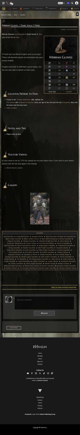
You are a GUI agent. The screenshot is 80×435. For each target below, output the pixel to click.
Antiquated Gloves (22, 236)
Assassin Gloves (37, 236)
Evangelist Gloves (62, 248)
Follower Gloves (62, 252)
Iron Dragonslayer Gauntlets (39, 259)
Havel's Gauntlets (66, 257)
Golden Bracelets (46, 254)
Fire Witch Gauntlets (32, 252)
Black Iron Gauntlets (66, 236)
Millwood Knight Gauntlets (13, 266)
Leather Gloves (53, 261)
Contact (40, 364)
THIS (22, 161)
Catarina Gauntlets (29, 241)
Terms (40, 403)
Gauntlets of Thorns (30, 254)
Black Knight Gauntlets (14, 239)
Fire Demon (11, 102)
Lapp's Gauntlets (24, 261)
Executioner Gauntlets (15, 250)
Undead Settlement (23, 100)
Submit (44, 313)
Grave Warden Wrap (62, 254)
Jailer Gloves (55, 259)
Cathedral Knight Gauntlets (48, 241)
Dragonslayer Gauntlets (47, 245)
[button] (61, 3)
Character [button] (37, 8)
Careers (40, 400)
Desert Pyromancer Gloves (26, 245)
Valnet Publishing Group (47, 414)
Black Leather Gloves (31, 239)
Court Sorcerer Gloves (46, 243)
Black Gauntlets (51, 236)
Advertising (40, 397)
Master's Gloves (63, 263)
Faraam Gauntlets (63, 250)
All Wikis (40, 356)
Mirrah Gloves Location (15, 168)
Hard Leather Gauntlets (49, 257)
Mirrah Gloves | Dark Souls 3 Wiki (21, 25)
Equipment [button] (50, 8)
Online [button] (63, 8)
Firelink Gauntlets (48, 252)
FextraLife (28, 414)
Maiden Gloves (50, 263)
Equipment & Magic (6, 15)
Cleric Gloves (64, 241)
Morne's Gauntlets (47, 266)
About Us (40, 361)
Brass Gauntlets (65, 239)
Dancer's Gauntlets (63, 243)
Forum (40, 359)
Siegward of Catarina (26, 102)
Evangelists (66, 102)
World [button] (74, 8)
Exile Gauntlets (30, 250)
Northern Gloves (11, 268)
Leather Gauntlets (38, 261)
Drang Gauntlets (14, 248)
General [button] (24, 8)
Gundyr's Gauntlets (12, 257)
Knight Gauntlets (10, 261)
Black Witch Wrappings (50, 239)
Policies (40, 408)
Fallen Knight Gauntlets (46, 250)
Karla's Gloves (68, 259)
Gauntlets (22, 15)
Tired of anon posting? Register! (63, 287)
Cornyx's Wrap (31, 243)
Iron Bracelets (21, 259)
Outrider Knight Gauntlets (47, 268)
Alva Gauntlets (8, 236)
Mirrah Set (15, 37)
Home (40, 353)
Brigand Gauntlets (14, 241)
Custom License (42, 380)
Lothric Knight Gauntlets (34, 263)
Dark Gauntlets (9, 245)
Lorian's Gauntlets (16, 263)
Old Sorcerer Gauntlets (28, 268)
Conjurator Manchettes (15, 243)
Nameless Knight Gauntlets (66, 266)
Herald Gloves (9, 259)
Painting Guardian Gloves (68, 268)
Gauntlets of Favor (14, 254)
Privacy (40, 405)
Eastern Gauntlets (29, 248)
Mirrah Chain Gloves (31, 266)
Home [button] (13, 8)
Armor (15, 15)
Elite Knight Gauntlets (45, 248)
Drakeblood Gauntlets (65, 245)
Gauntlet (21, 34)
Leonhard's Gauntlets (68, 261)
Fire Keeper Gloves (16, 252)
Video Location (12, 108)
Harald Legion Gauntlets (29, 257)
